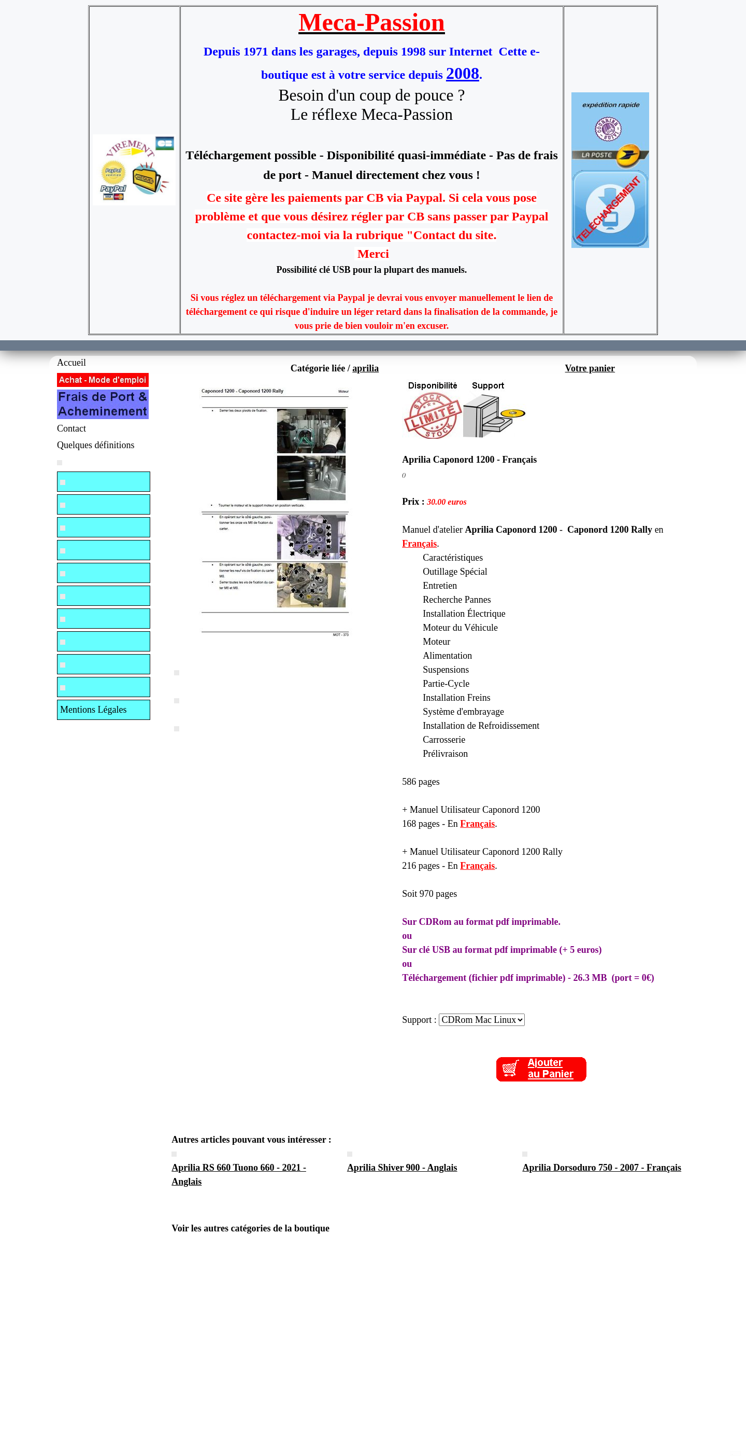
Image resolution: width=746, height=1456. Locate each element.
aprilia (365, 368)
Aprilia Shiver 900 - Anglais (402, 1167)
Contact (71, 428)
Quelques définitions (95, 445)
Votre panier (590, 368)
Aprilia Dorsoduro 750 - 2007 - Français (601, 1167)
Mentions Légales (93, 709)
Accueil (71, 362)
